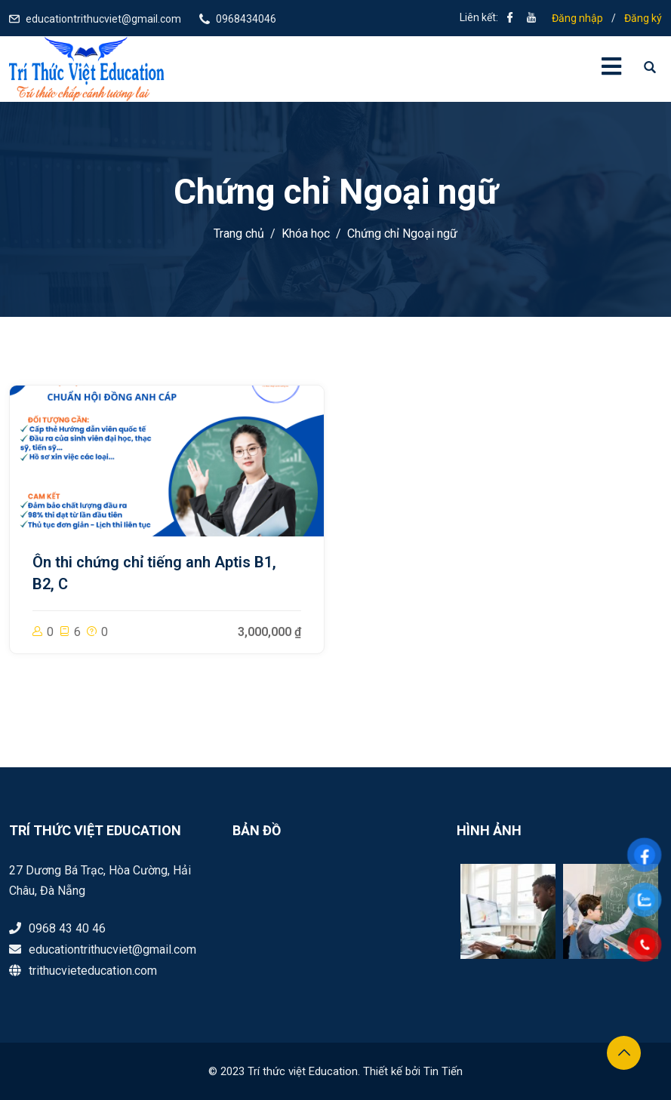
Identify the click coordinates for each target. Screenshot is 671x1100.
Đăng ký (643, 18)
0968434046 (246, 19)
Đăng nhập (577, 18)
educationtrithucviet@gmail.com (103, 19)
